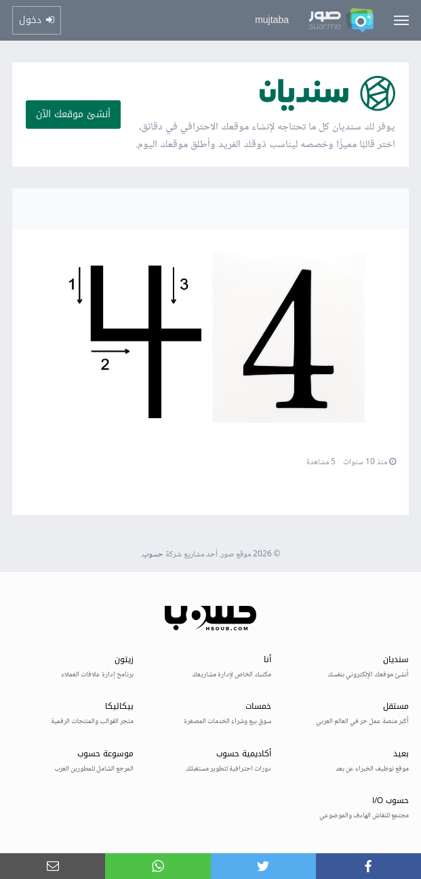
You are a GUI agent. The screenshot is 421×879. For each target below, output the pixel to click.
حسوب (152, 555)
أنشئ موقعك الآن (73, 114)
